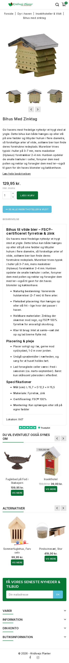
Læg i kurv (27, 195)
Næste (63, 438)
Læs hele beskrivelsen (17, 173)
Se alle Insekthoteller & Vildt (27, 209)
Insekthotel (51, 479)
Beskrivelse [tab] (11, 219)
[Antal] (7, 195)
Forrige (57, 438)
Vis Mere (17, 492)
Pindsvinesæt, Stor (50, 548)
